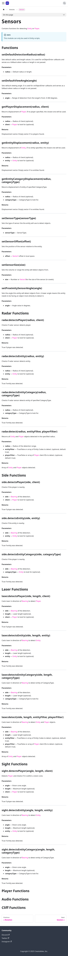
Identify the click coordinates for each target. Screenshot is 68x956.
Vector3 (15, 256)
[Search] (64, 3)
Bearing (14, 496)
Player (36, 28)
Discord (6, 935)
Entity (29, 28)
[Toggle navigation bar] (3, 3)
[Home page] (4, 9)
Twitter (5, 938)
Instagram (7, 941)
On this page (8, 15)
